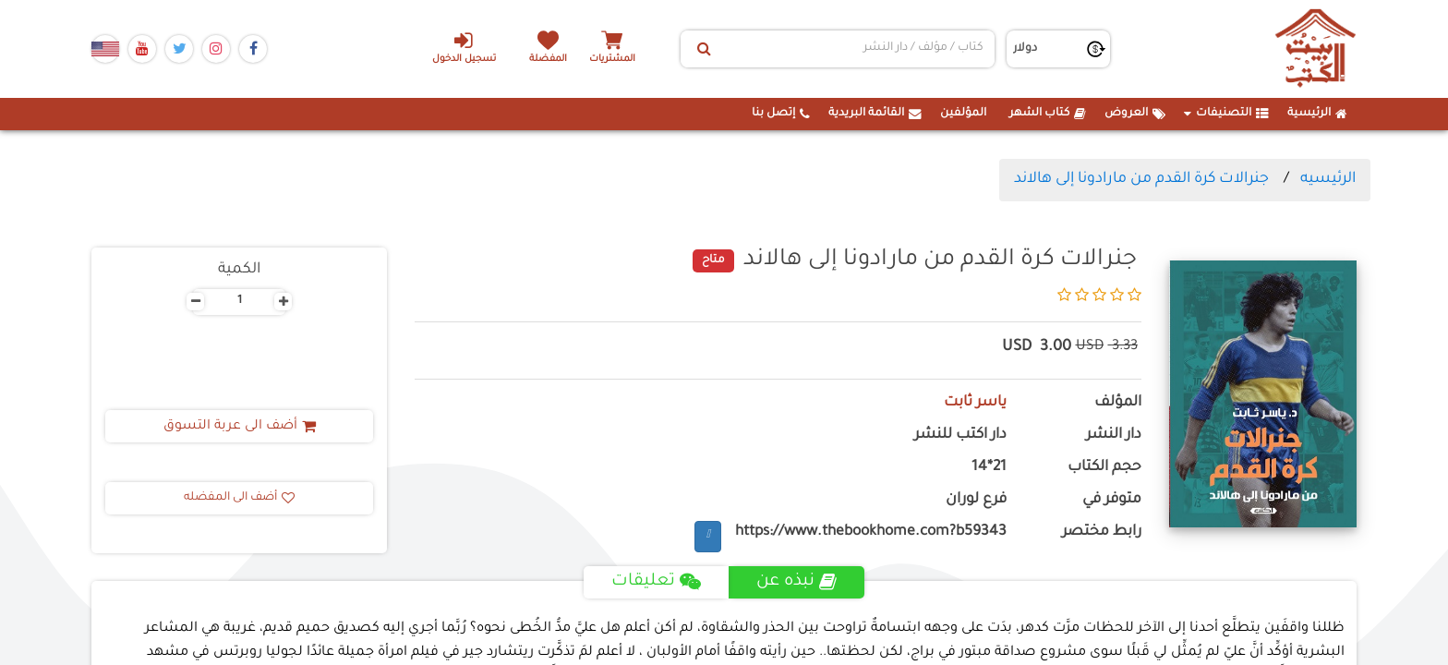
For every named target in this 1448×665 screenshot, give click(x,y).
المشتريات (612, 59)
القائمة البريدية (875, 113)
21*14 (989, 468)
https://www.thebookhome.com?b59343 (871, 532)
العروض (1134, 113)
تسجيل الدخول (464, 47)
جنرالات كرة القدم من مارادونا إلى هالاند (1141, 179)
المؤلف (1117, 403)
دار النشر (1113, 435)
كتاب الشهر (1047, 113)
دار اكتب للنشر (960, 435)
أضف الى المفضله (239, 497)
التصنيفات (1226, 113)
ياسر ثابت (975, 403)
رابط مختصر (1101, 532)
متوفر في (1111, 500)
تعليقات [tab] (656, 582)
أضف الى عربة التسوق (239, 426)
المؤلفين (963, 113)
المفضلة (549, 59)
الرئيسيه (1328, 179)
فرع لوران (976, 500)
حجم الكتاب (1104, 468)
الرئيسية (1317, 113)
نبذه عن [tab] (796, 582)
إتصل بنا (781, 113)
